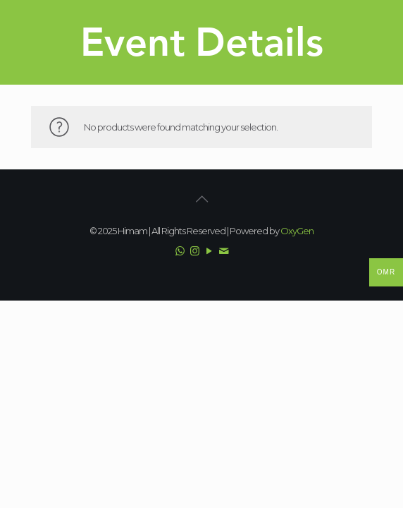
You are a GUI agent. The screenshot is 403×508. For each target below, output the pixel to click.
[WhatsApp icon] (179, 251)
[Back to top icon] (201, 199)
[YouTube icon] (209, 251)
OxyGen (297, 230)
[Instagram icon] (194, 251)
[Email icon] (223, 251)
